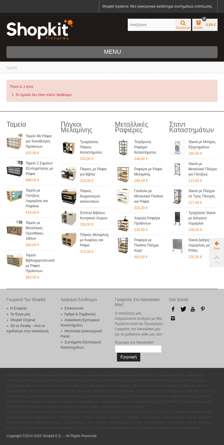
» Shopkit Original (20, 320)
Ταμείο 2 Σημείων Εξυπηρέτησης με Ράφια (39, 168)
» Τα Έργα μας (18, 314)
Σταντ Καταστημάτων (191, 127)
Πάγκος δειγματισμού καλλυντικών (90, 196)
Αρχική (11, 68)
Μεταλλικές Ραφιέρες (131, 127)
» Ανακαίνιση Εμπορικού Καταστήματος (80, 322)
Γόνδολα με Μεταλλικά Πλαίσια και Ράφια (148, 196)
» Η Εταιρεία (16, 308)
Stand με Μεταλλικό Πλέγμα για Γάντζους (202, 169)
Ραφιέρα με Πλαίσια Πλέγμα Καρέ (146, 245)
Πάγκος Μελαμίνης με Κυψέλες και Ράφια (94, 240)
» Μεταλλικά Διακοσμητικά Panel (81, 333)
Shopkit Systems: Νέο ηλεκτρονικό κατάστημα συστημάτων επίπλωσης (157, 6)
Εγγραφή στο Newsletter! (134, 342)
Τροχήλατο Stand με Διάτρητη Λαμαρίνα (201, 218)
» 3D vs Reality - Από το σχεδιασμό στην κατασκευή (27, 328)
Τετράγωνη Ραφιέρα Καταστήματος (145, 147)
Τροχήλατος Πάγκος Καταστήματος (91, 147)
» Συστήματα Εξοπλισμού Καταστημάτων (81, 345)
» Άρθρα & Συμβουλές (78, 314)
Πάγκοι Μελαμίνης (76, 127)
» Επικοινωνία (72, 308)
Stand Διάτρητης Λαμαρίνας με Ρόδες (201, 245)
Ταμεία (16, 124)
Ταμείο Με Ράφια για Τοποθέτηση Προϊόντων (39, 141)
